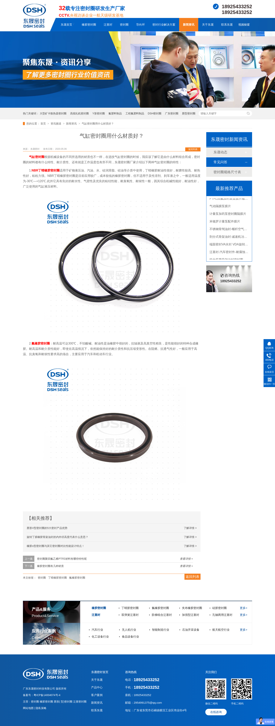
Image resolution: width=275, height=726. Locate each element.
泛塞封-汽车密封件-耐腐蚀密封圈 (231, 253)
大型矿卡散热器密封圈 (53, 113)
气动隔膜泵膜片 (220, 207)
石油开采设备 (190, 629)
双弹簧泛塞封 (130, 614)
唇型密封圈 (188, 113)
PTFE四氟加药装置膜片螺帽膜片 (231, 199)
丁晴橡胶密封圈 (57, 577)
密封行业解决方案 (163, 24)
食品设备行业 (130, 636)
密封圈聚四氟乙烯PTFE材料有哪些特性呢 (62, 558)
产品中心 (97, 687)
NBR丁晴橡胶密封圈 (46, 170)
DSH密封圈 (155, 113)
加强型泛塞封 (190, 614)
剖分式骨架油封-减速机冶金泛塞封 (232, 237)
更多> (243, 608)
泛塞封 (108, 24)
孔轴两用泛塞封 (222, 614)
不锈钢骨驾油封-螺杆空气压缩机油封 (234, 230)
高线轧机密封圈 (79, 113)
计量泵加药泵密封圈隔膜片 (227, 214)
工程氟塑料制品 (134, 113)
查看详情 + (186, 558)
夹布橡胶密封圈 (192, 608)
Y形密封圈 (98, 113)
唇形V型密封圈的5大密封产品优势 (47, 528)
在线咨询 (216, 712)
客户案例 (97, 695)
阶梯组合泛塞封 (162, 614)
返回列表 (192, 149)
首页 (43, 123)
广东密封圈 (171, 113)
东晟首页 (66, 24)
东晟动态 (220, 152)
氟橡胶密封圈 (41, 343)
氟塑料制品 (115, 113)
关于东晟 (208, 24)
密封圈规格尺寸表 (227, 172)
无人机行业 (129, 629)
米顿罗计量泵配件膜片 (224, 222)
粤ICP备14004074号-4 (47, 695)
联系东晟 (227, 24)
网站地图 (28, 708)
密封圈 (124, 24)
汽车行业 (97, 629)
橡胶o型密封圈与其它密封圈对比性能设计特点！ (55, 545)
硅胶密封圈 (219, 608)
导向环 (140, 24)
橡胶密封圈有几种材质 (50, 566)
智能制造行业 (160, 629)
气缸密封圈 (36, 156)
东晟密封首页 (99, 672)
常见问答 (220, 162)
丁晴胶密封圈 (130, 608)
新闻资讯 (188, 24)
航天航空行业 (221, 629)
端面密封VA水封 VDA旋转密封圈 (231, 245)
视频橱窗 (244, 24)
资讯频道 (56, 123)
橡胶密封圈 (89, 24)
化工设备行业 (100, 636)
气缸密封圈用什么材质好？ (98, 123)
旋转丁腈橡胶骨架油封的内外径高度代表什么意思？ (57, 536)
